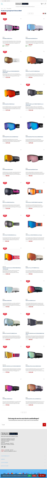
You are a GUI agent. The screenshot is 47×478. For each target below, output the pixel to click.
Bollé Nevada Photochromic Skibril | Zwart (10, 136)
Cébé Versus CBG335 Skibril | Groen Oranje (34, 234)
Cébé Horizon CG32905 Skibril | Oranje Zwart (34, 202)
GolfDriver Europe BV (36, 470)
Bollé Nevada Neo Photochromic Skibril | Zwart (34, 136)
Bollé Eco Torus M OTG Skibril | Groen (10, 333)
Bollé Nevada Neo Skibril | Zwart (8, 103)
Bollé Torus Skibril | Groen (30, 300)
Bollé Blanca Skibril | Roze (7, 38)
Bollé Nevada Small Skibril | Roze (31, 38)
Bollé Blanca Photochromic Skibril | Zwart (33, 366)
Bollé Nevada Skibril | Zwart (8, 169)
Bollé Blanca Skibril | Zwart (7, 398)
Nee (34, 475)
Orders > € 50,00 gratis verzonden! (23, 6)
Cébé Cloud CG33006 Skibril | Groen (9, 234)
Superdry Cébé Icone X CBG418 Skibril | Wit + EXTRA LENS (11, 72)
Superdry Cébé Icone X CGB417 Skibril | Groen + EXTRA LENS (35, 104)
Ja (29, 475)
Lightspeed (26, 470)
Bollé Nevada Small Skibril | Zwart (32, 169)
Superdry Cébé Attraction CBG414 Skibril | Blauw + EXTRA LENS (12, 268)
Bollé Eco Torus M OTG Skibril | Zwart (33, 71)
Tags (4, 8)
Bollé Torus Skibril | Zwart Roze (8, 202)
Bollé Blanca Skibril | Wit (7, 300)
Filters (3, 13)
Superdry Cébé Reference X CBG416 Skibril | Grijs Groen (35, 334)
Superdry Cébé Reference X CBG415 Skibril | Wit (12, 366)
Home (2, 8)
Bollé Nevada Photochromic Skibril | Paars (33, 398)
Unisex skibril (9, 8)
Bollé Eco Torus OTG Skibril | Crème (32, 267)
